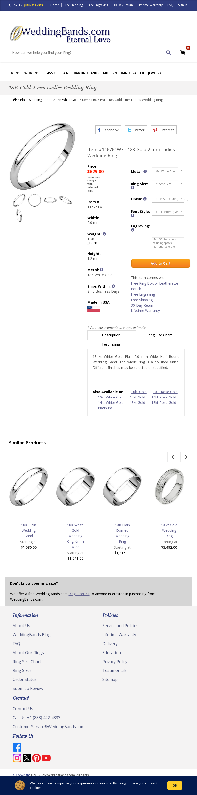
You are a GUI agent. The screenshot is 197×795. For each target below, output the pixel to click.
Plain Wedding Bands (36, 99)
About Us (21, 625)
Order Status (25, 679)
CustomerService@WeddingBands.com (48, 726)
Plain (64, 73)
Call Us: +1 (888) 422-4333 (36, 717)
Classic (49, 73)
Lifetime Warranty (150, 5)
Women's (31, 73)
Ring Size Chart (160, 335)
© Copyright (22, 775)
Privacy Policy (114, 661)
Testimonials (114, 670)
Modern (110, 73)
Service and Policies (120, 625)
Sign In (182, 5)
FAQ (170, 5)
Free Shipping (73, 5)
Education (111, 652)
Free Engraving (98, 5)
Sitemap (110, 679)
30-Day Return (123, 5)
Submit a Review (28, 688)
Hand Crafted (132, 73)
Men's (15, 73)
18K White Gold (67, 99)
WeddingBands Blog (32, 634)
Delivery (110, 643)
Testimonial (112, 344)
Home (54, 5)
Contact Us (23, 708)
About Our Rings (28, 652)
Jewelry (154, 73)
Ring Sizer (22, 670)
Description (111, 335)
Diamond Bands (86, 73)
